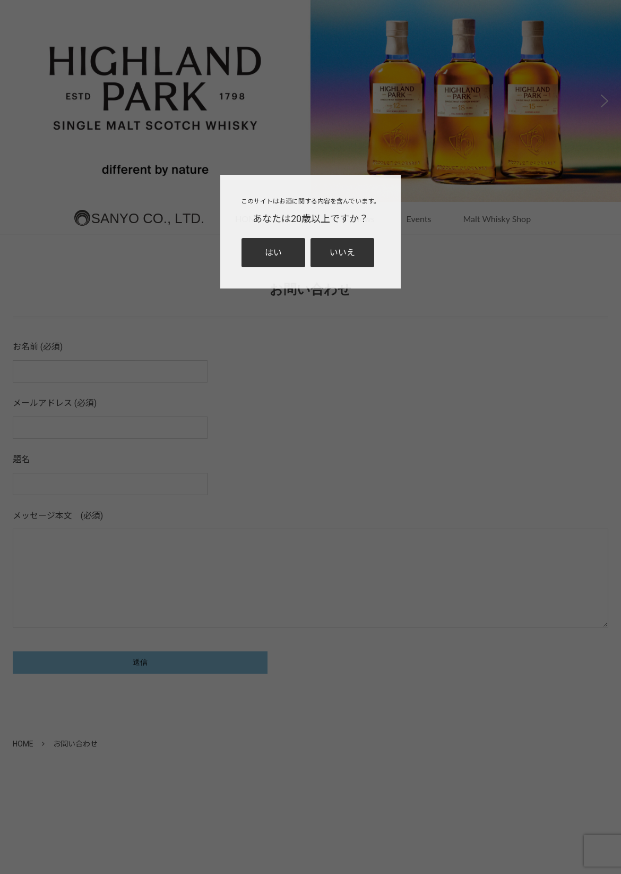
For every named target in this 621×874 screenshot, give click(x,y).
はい (273, 253)
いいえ (342, 253)
